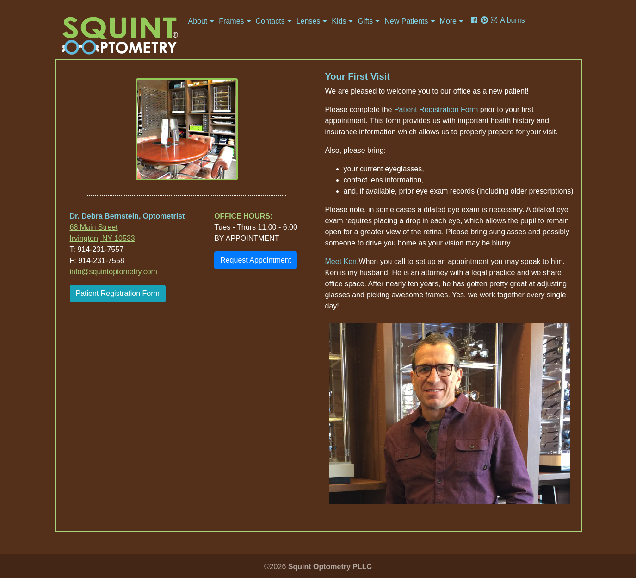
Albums (512, 20)
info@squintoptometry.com (113, 272)
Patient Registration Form (118, 293)
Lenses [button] (308, 21)
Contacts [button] (270, 21)
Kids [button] (339, 21)
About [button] (198, 21)
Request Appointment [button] (255, 260)
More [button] (448, 21)
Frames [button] (231, 21)
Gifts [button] (365, 21)
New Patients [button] (406, 21)
